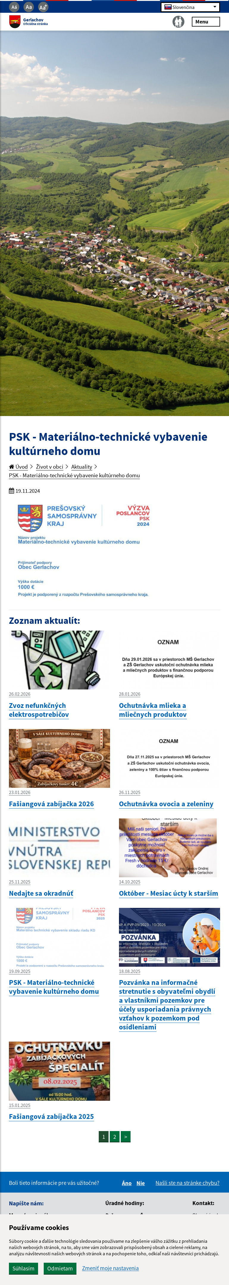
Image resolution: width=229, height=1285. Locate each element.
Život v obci (49, 466)
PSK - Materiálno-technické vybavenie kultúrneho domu (74, 475)
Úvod (18, 466)
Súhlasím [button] (23, 1268)
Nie (142, 1183)
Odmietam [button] (60, 1268)
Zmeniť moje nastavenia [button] (110, 1268)
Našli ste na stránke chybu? (187, 1182)
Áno (128, 1183)
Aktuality (81, 466)
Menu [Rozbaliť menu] (206, 21)
